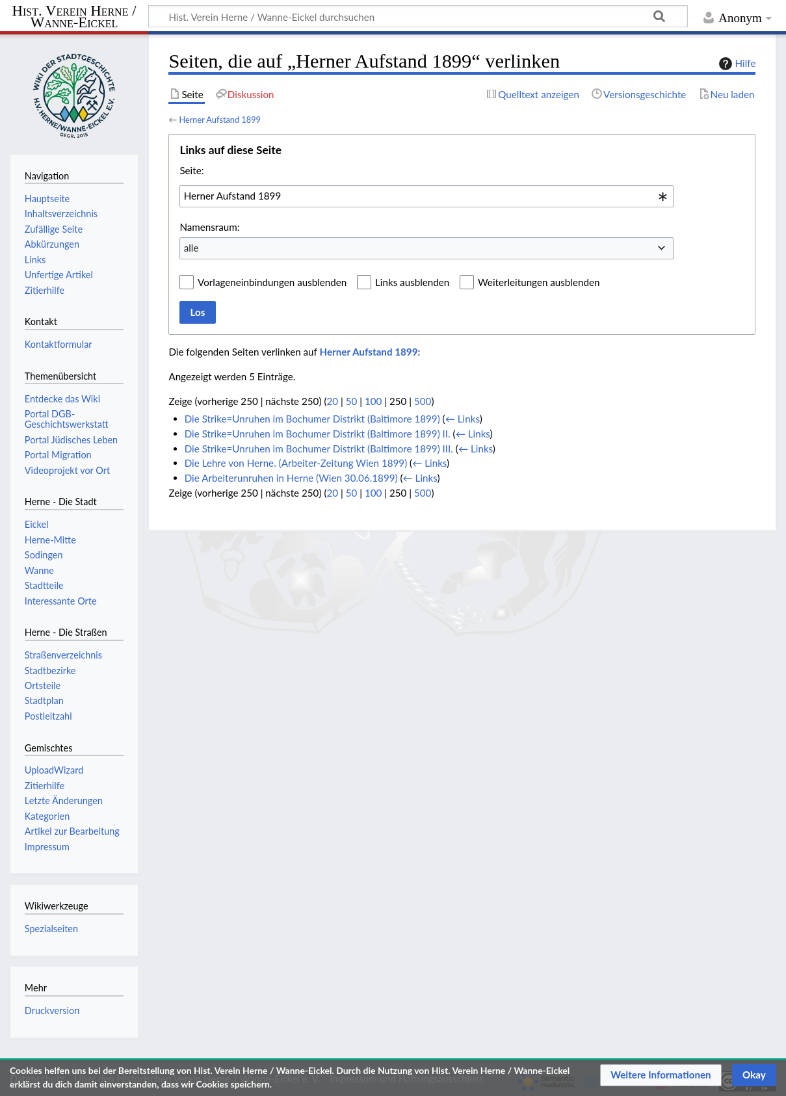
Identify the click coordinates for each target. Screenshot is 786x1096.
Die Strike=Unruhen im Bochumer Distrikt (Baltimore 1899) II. (318, 433)
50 (352, 401)
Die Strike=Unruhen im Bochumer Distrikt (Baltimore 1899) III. (319, 448)
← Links (462, 418)
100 (373, 401)
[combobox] (426, 196)
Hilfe (736, 63)
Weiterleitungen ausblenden (538, 282)
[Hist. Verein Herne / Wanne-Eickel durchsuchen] (418, 16)
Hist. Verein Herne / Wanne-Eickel (74, 17)
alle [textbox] (191, 248)
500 (422, 401)
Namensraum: (209, 227)
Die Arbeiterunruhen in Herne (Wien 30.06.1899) (291, 478)
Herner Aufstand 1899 (220, 119)
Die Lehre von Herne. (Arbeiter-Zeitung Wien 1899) (296, 463)
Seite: (191, 170)
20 (332, 401)
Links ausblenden (412, 282)
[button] (661, 1075)
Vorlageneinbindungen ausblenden (272, 282)
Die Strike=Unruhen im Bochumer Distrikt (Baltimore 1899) (312, 418)
